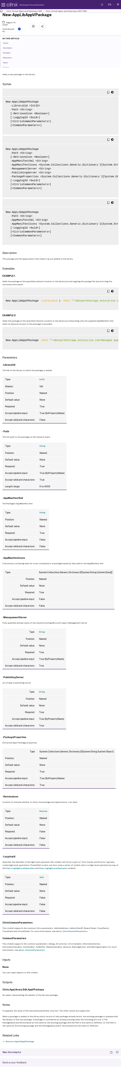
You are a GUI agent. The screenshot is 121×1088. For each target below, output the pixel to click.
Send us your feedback (14, 1062)
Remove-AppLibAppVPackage (20, 1041)
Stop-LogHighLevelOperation (53, 868)
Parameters (9, 57)
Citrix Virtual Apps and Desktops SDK (24, 11)
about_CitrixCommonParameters (72, 931)
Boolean (43, 811)
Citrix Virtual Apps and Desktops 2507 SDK (66, 11)
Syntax (7, 43)
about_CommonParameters (32, 950)
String (42, 446)
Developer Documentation (26, 5)
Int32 (42, 379)
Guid (41, 877)
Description (9, 48)
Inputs (7, 62)
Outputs (8, 67)
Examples (8, 52)
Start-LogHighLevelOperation (20, 868)
